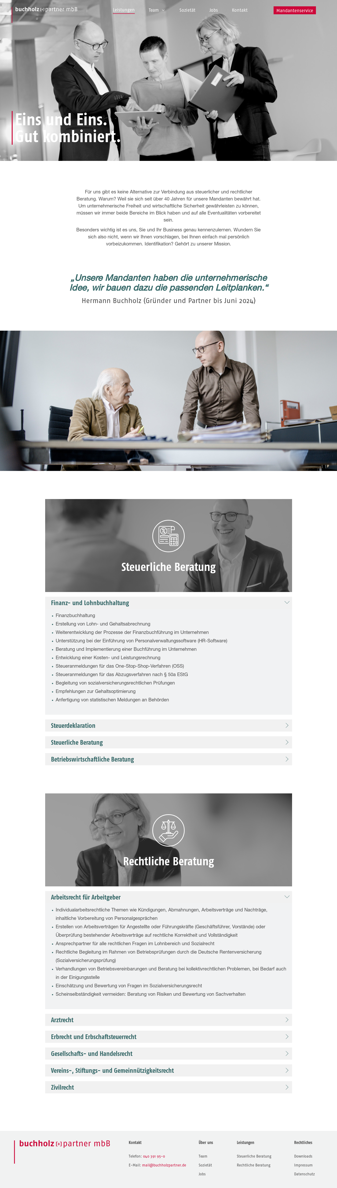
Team (157, 10)
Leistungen (124, 10)
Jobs (213, 10)
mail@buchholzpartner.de (164, 1165)
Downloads (303, 1156)
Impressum (303, 1165)
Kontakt (240, 10)
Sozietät (187, 10)
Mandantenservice (294, 10)
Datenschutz (304, 1174)
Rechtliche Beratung (253, 1165)
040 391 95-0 (154, 1156)
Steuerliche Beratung (254, 1156)
